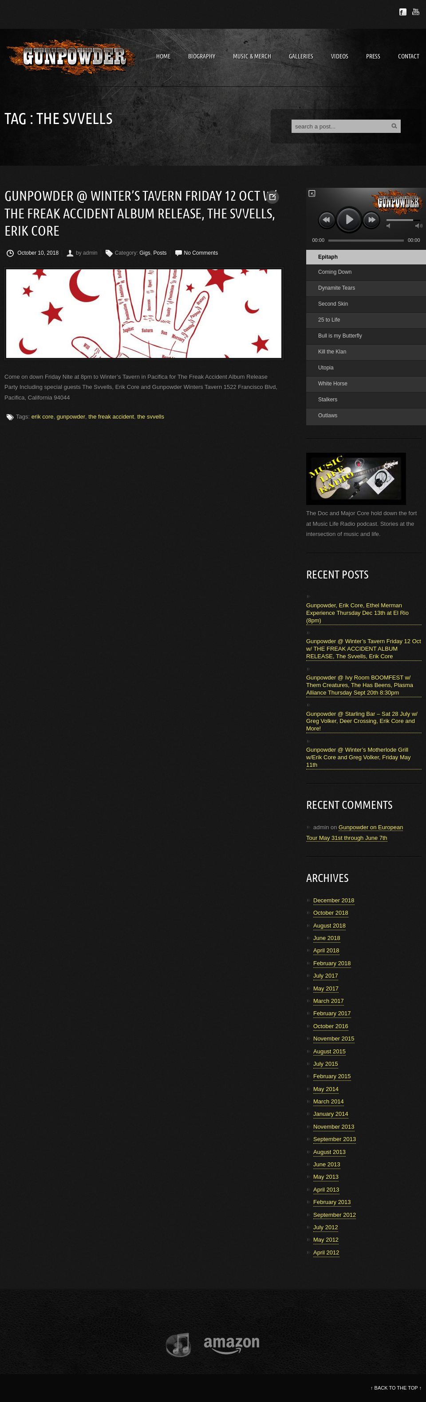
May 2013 (326, 1176)
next (371, 220)
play (348, 219)
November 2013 (334, 1126)
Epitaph (328, 257)
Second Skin (333, 304)
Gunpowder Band (71, 57)
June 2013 (326, 1164)
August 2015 (329, 1051)
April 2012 (326, 1252)
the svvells (150, 416)
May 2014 (326, 1089)
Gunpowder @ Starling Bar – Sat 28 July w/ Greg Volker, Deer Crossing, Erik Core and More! (362, 721)
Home (163, 56)
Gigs (144, 253)
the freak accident (111, 416)
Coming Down (334, 272)
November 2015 (334, 1038)
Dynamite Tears (336, 288)
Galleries (301, 56)
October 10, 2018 (33, 253)
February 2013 (332, 1202)
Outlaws (327, 415)
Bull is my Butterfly (340, 336)
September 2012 (334, 1215)
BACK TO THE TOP (396, 1387)
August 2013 (329, 1152)
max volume (418, 226)
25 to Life (329, 320)
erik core (43, 416)
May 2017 (326, 988)
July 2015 (325, 1063)
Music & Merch (252, 56)
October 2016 (330, 1026)
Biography (201, 56)
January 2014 (330, 1114)
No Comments (201, 253)
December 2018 (334, 900)
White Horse (332, 384)
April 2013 (326, 1189)
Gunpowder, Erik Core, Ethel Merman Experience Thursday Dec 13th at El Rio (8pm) (357, 613)
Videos (339, 56)
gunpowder (71, 416)
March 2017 (328, 1001)
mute (388, 226)
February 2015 (332, 1076)
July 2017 (325, 975)
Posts (160, 253)
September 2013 (334, 1139)
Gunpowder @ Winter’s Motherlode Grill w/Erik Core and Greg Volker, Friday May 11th (358, 757)
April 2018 (326, 950)
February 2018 (332, 963)
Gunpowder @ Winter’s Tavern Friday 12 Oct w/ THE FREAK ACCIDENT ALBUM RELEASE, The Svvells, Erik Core (140, 214)
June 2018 (326, 938)
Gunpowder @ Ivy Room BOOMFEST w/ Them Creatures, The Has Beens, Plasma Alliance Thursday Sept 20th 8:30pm (359, 685)
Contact (408, 56)
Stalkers (327, 399)
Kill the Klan (332, 352)
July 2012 (325, 1227)
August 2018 (329, 925)
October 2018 (330, 912)
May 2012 (326, 1239)
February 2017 (332, 1013)
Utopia (326, 368)
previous (327, 220)
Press (373, 56)
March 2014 (328, 1101)
